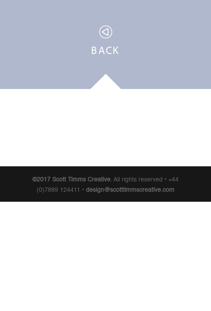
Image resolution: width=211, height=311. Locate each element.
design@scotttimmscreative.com (130, 190)
